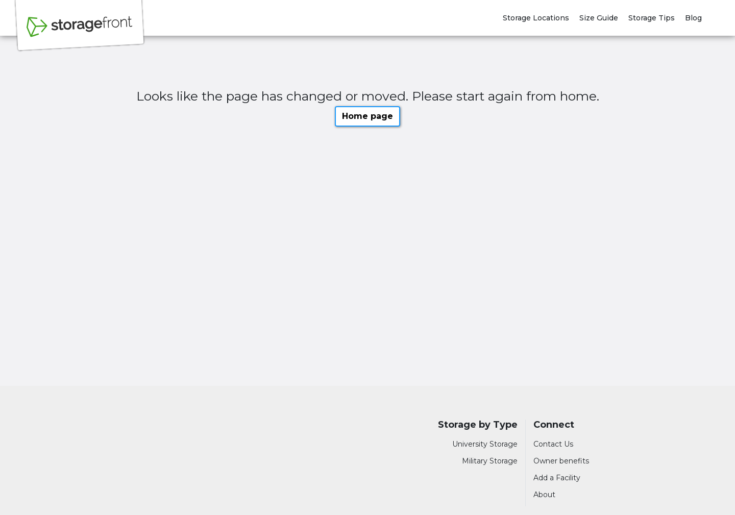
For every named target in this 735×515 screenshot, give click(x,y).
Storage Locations (536, 17)
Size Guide (598, 17)
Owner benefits (561, 460)
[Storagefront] (80, 32)
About (544, 494)
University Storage (485, 444)
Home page (367, 116)
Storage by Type (478, 425)
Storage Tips (651, 17)
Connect (553, 425)
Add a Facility (556, 477)
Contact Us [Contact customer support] (553, 444)
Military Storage (490, 460)
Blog (693, 17)
